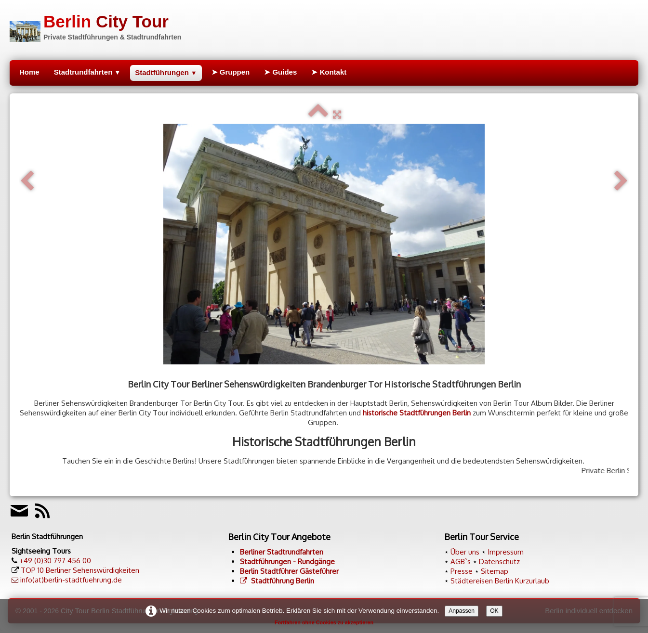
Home (29, 72)
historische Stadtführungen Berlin (417, 412)
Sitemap (494, 571)
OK (494, 610)
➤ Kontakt (328, 72)
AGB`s (460, 561)
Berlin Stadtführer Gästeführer (289, 571)
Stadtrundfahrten (87, 72)
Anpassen (462, 610)
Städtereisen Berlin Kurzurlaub (499, 580)
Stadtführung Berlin (277, 580)
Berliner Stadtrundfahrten (281, 551)
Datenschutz (499, 561)
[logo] (95, 26)
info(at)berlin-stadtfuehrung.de (71, 579)
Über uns (464, 551)
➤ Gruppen (231, 72)
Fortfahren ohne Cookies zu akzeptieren (324, 622)
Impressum (506, 551)
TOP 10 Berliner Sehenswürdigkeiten (80, 570)
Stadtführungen (166, 72)
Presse (461, 571)
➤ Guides (280, 72)
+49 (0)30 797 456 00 (55, 560)
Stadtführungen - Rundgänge (287, 561)
